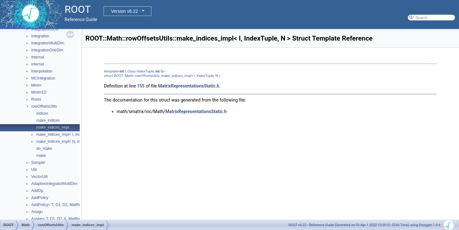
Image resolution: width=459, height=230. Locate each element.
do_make (44, 148)
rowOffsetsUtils (44, 106)
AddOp (37, 190)
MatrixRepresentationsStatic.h (188, 85)
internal (37, 64)
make (41, 155)
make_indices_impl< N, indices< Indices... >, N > (77, 141)
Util (34, 169)
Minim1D (38, 92)
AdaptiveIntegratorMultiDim (54, 183)
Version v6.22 (124, 11)
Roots (36, 99)
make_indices (48, 120)
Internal (37, 57)
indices (42, 113)
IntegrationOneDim (47, 50)
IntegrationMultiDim (47, 43)
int (122, 71)
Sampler (38, 162)
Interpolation (41, 71)
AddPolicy (39, 197)
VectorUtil (39, 176)
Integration (40, 36)
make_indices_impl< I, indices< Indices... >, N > (76, 134)
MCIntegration (43, 78)
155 (141, 85)
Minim (36, 85)
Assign (37, 212)
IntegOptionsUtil (44, 29)
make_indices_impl (52, 127)
